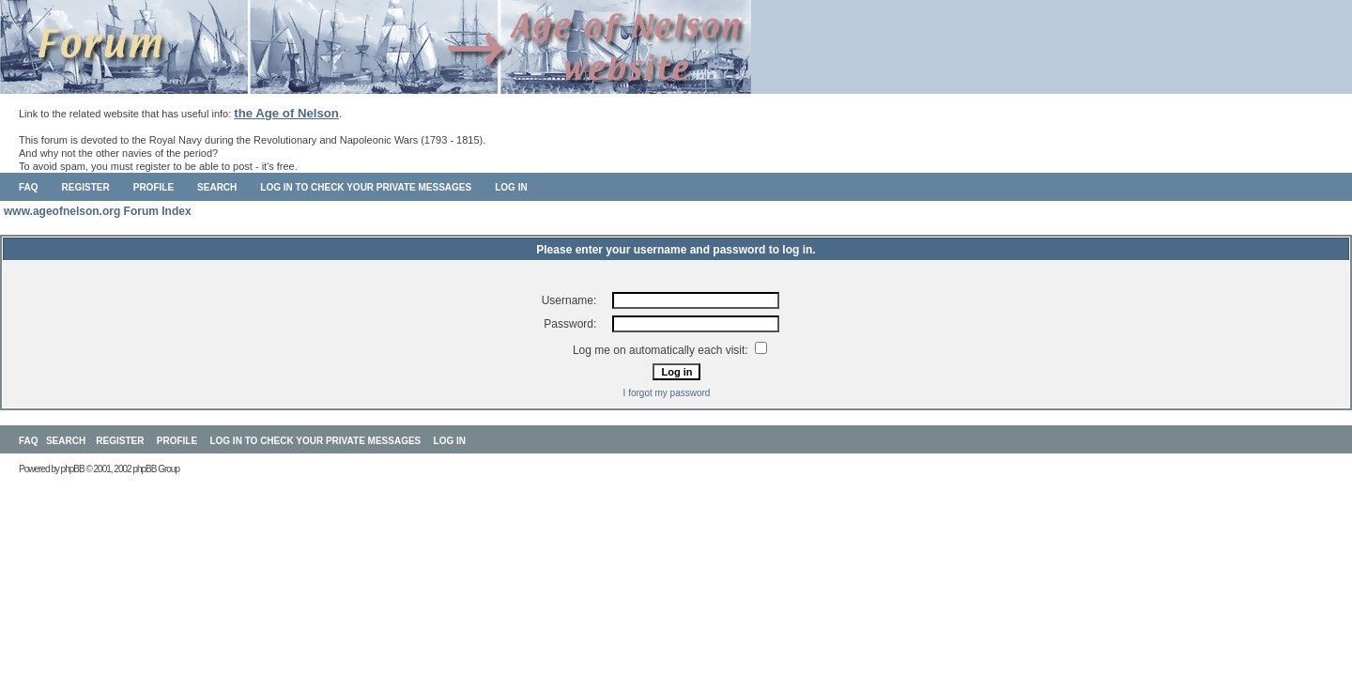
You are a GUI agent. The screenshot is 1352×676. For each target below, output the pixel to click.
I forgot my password (667, 393)
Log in (511, 187)
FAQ (28, 187)
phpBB (72, 469)
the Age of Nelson (286, 113)
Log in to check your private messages (365, 187)
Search (217, 187)
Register (86, 187)
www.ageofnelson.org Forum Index (98, 211)
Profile (153, 187)
